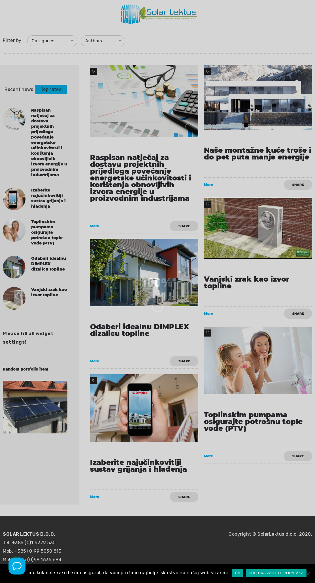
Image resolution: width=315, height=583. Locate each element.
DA (237, 573)
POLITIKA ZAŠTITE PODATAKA (276, 573)
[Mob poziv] (16, 566)
